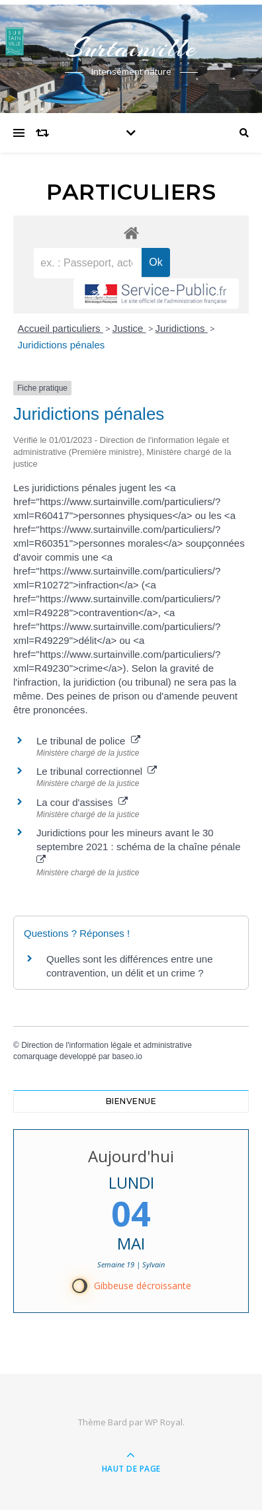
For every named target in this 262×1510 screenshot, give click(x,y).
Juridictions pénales (61, 344)
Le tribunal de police (88, 740)
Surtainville (131, 48)
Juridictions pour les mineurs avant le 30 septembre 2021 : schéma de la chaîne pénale (139, 845)
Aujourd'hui (131, 1156)
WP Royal (164, 1422)
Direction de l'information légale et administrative (106, 1045)
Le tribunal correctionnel (96, 771)
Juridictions (181, 328)
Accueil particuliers (60, 328)
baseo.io (127, 1056)
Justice (129, 328)
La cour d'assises (82, 802)
